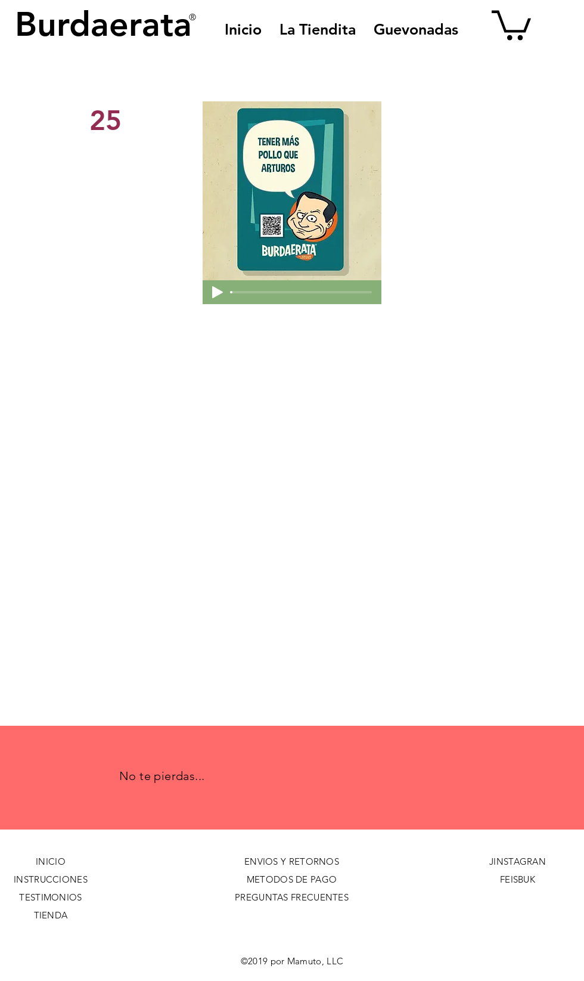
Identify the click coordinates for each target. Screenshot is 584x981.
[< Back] (129, 81)
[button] (416, 29)
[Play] (217, 292)
